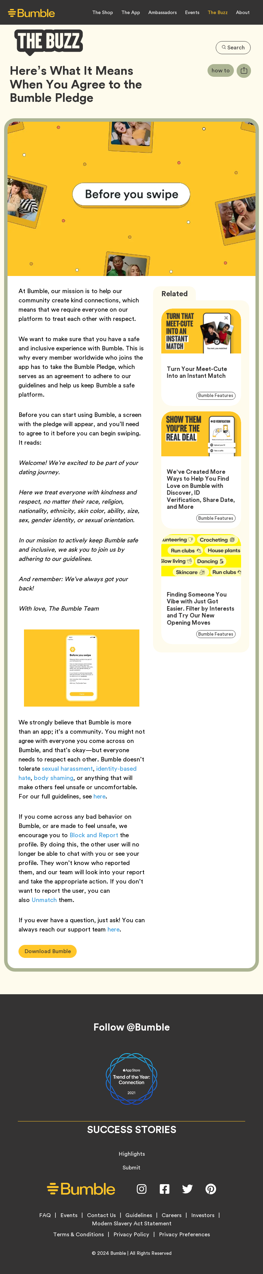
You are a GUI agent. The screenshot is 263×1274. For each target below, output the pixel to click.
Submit (131, 1167)
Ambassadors (162, 12)
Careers (171, 1215)
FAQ (45, 1215)
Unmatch (44, 899)
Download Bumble (47, 951)
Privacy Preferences (184, 1234)
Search (233, 47)
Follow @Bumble (131, 1027)
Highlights (131, 1154)
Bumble (118, 1253)
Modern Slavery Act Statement (132, 1223)
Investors (202, 1215)
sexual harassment (67, 768)
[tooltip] (244, 71)
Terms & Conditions (78, 1234)
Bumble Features (217, 395)
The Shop (102, 12)
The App (130, 12)
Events (192, 12)
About (243, 12)
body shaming (53, 777)
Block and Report (95, 835)
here (99, 796)
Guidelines (138, 1215)
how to (223, 70)
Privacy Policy (131, 1234)
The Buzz (218, 12)
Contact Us (101, 1215)
